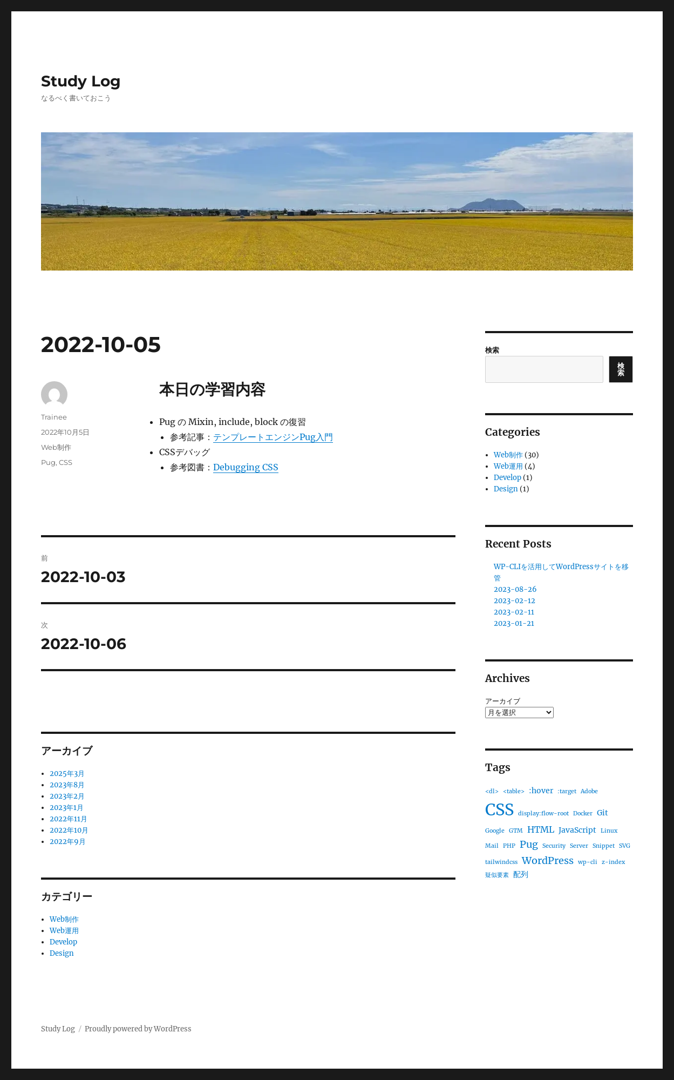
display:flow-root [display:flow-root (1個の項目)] (543, 813)
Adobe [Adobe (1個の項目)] (589, 791)
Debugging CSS (245, 467)
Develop (63, 942)
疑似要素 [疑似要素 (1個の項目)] (497, 875)
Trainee (54, 417)
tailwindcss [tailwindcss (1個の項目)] (501, 862)
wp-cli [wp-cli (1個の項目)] (587, 862)
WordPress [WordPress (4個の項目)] (548, 860)
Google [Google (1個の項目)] (495, 830)
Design (62, 953)
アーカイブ (502, 701)
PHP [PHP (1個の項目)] (509, 845)
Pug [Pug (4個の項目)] (529, 844)
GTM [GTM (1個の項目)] (516, 830)
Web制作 (56, 447)
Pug (48, 462)
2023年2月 (67, 796)
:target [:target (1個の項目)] (566, 791)
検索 (492, 350)
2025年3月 (67, 773)
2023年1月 (67, 807)
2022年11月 (68, 819)
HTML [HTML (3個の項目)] (540, 829)
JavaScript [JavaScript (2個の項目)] (577, 830)
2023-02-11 (514, 612)
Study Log (81, 81)
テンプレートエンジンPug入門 (273, 436)
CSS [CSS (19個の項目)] (499, 810)
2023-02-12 (514, 600)
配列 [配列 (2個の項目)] (520, 874)
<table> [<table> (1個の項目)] (514, 791)
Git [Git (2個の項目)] (602, 813)
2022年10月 (69, 830)
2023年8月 (67, 784)
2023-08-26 (515, 589)
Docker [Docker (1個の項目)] (583, 813)
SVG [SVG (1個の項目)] (624, 845)
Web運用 (64, 930)
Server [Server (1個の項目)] (579, 845)
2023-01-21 (514, 623)
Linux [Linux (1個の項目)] (609, 830)
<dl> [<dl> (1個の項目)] (492, 791)
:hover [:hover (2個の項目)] (541, 790)
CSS (65, 462)
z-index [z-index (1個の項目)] (613, 862)
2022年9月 (68, 841)
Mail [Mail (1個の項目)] (492, 845)
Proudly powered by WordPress (138, 1029)
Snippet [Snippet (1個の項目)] (604, 845)
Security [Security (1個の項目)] (554, 845)
